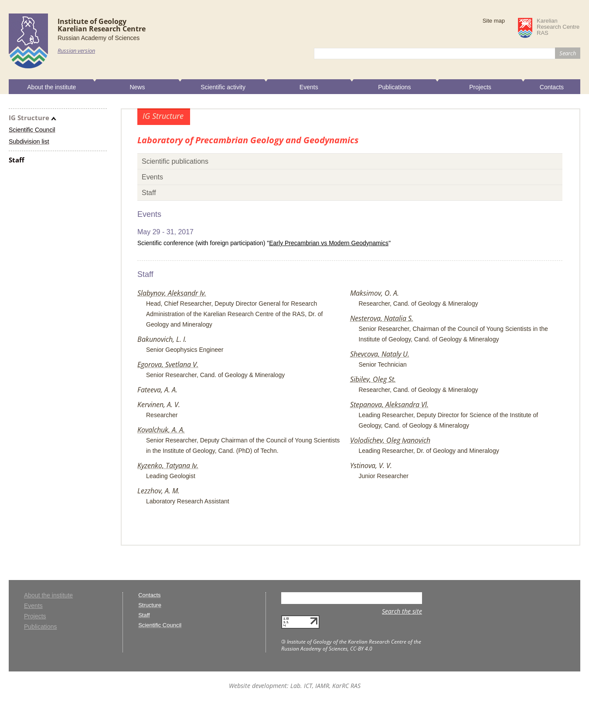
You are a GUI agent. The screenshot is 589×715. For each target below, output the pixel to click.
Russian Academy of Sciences (99, 37)
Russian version (76, 50)
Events (309, 87)
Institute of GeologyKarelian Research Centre (102, 25)
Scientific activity (223, 87)
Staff (16, 159)
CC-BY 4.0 (361, 648)
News (137, 87)
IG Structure (29, 117)
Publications (394, 87)
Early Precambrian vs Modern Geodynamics (328, 242)
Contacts (552, 87)
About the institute (51, 87)
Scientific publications (175, 161)
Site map (494, 20)
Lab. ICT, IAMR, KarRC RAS (325, 685)
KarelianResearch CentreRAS (558, 27)
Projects (480, 87)
